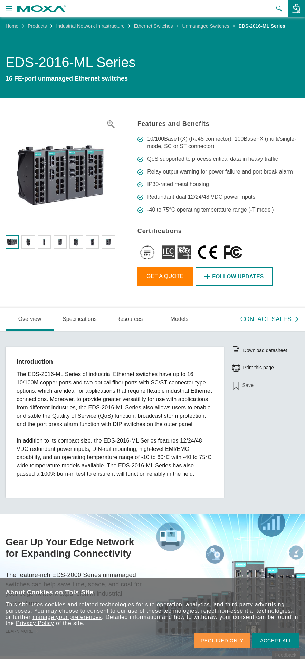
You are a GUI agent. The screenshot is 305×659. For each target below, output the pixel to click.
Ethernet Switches (153, 26)
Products (37, 26)
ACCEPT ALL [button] (276, 640)
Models (180, 319)
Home (12, 26)
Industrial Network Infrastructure (90, 26)
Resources (129, 319)
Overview (29, 319)
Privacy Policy (35, 623)
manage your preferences (67, 617)
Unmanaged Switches (205, 26)
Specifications (80, 319)
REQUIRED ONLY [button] (222, 640)
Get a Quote (164, 276)
